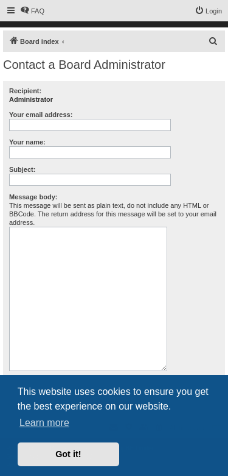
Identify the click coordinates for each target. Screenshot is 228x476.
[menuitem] (32, 11)
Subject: (22, 169)
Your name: (27, 142)
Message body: (33, 197)
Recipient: (25, 90)
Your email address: (40, 114)
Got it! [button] (68, 454)
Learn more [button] (44, 422)
